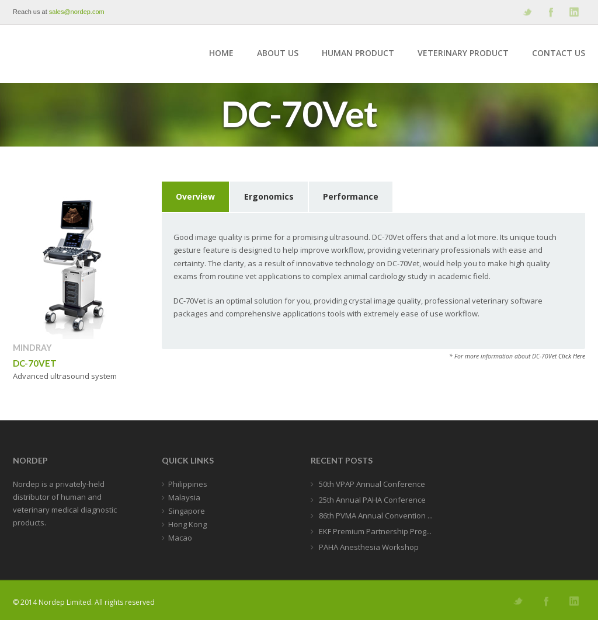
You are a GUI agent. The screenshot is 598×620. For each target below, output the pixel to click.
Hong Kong (187, 524)
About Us (277, 52)
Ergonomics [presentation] (269, 196)
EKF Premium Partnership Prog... (374, 531)
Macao (180, 537)
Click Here (571, 356)
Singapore (186, 511)
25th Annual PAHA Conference (371, 499)
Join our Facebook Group (550, 12)
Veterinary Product (463, 52)
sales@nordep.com (77, 11)
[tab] (196, 197)
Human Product (358, 52)
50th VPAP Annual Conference (371, 484)
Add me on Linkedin (573, 12)
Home (221, 52)
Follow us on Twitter (526, 12)
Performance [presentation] (350, 196)
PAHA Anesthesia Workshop (368, 547)
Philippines (187, 484)
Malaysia (184, 497)
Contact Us (558, 52)
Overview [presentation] (195, 196)
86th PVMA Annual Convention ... (375, 515)
